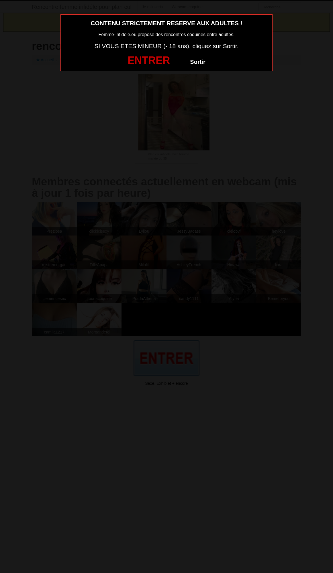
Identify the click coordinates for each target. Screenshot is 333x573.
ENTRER (149, 60)
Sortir (197, 62)
